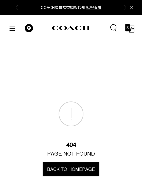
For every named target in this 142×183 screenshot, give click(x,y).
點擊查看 (93, 7)
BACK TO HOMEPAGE (71, 169)
